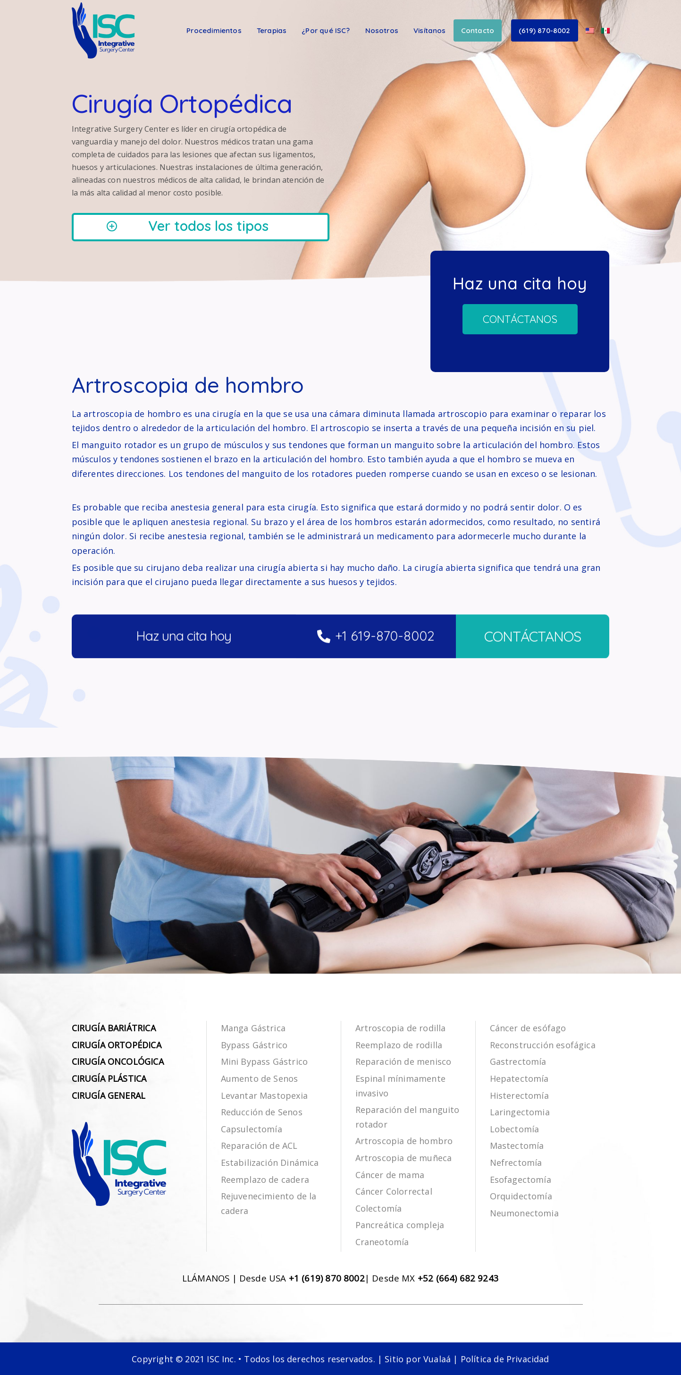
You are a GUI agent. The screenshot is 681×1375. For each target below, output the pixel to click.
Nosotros (381, 30)
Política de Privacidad (505, 1359)
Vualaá (437, 1359)
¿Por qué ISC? (326, 30)
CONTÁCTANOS (532, 662)
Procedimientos (214, 30)
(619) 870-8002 (545, 30)
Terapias (271, 30)
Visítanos (429, 30)
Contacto (477, 30)
